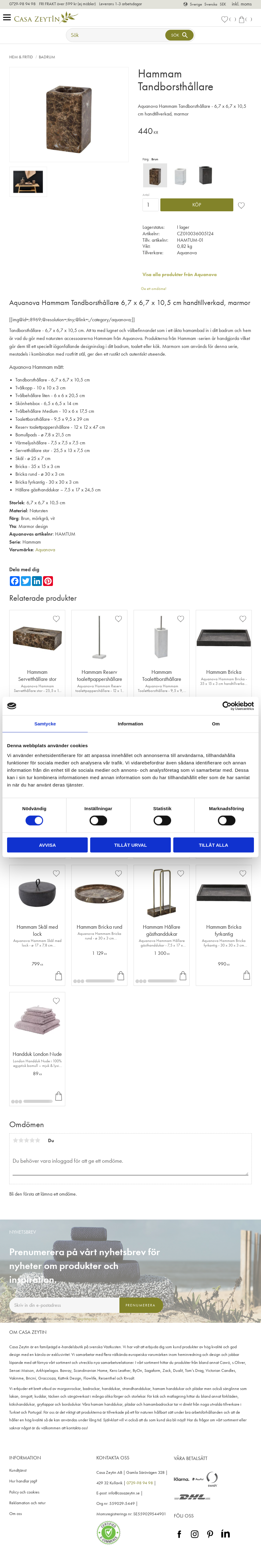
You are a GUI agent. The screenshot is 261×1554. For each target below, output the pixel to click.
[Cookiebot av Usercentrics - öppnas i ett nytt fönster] (227, 706)
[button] (8, 17)
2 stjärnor (21, 1140)
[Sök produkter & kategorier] (116, 35)
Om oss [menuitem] (15, 1513)
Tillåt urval (130, 844)
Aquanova (45, 549)
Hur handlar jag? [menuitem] (23, 1481)
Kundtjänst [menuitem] (17, 1470)
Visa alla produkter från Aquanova (180, 274)
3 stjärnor (26, 1140)
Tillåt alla (213, 844)
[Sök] (179, 35)
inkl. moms (242, 4)
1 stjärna (15, 1140)
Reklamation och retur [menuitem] (27, 1502)
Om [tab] (216, 723)
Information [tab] (130, 723)
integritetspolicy (87, 1319)
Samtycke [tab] (45, 723)
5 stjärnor (37, 1140)
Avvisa (47, 844)
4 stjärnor (32, 1140)
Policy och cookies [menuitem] (24, 1492)
